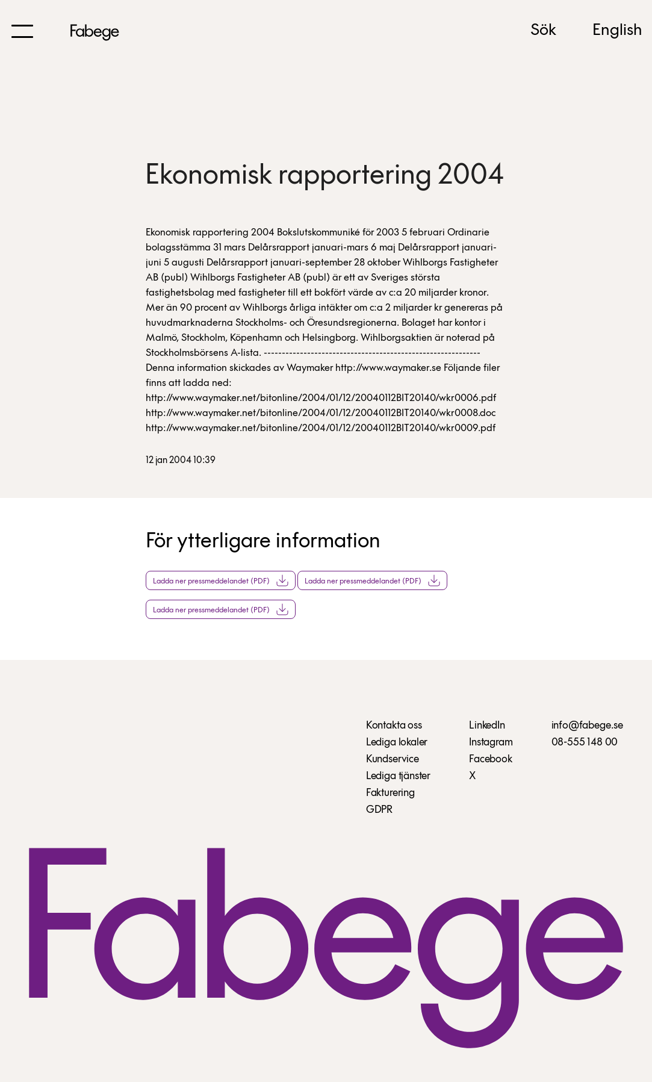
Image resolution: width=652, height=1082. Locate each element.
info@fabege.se (587, 726)
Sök (543, 30)
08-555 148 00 (584, 742)
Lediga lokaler (396, 742)
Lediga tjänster (398, 776)
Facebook (490, 759)
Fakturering (390, 793)
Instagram (490, 742)
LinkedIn (487, 726)
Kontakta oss (394, 726)
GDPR (379, 810)
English (617, 30)
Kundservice (392, 759)
